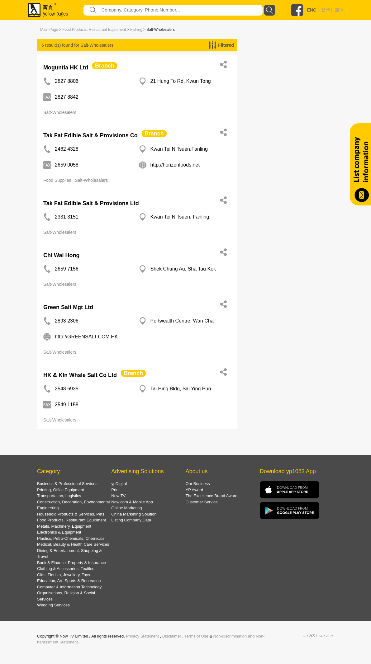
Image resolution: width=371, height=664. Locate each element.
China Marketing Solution (133, 514)
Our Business (198, 483)
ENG (311, 9)
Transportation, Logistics (59, 495)
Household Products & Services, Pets (70, 514)
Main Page (49, 29)
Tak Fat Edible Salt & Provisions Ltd (91, 203)
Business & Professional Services (67, 483)
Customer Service (202, 502)
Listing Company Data (131, 520)
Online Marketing (126, 508)
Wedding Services (53, 605)
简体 (339, 9)
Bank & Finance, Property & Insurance (71, 562)
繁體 (325, 9)
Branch (104, 66)
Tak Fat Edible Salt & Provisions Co (90, 135)
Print (115, 489)
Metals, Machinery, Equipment (64, 526)
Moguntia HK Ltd (65, 67)
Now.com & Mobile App (132, 502)
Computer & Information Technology (69, 587)
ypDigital (119, 483)
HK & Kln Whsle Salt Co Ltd (80, 375)
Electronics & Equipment (59, 532)
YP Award (194, 489)
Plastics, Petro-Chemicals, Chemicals (70, 538)
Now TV (118, 495)
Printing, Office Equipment (60, 489)
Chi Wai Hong (61, 255)
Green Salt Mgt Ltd (68, 307)
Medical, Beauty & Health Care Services (73, 544)
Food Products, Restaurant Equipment (94, 29)
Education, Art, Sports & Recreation (69, 580)
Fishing (136, 29)
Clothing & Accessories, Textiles (65, 568)
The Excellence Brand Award (212, 495)
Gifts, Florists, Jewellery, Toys (63, 574)
